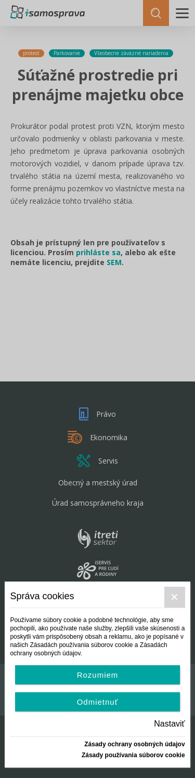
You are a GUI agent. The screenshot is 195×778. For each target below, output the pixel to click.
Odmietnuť (98, 701)
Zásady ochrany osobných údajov (134, 744)
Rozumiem (98, 674)
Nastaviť (169, 723)
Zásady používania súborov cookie (133, 755)
